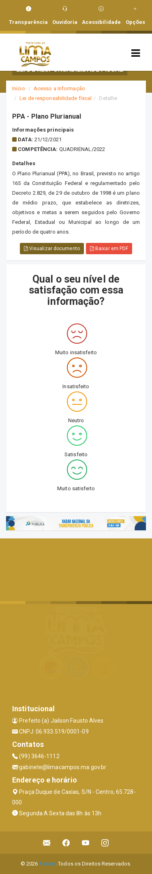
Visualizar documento (52, 248)
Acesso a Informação (59, 88)
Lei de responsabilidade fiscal (55, 98)
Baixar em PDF (109, 248)
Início (18, 88)
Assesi (47, 864)
